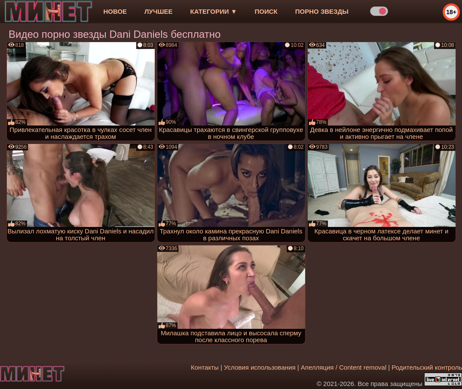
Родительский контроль (427, 367)
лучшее (158, 11)
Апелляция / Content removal (343, 367)
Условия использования (260, 367)
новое (115, 11)
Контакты (205, 367)
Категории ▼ (213, 11)
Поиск (266, 11)
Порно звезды (322, 11)
